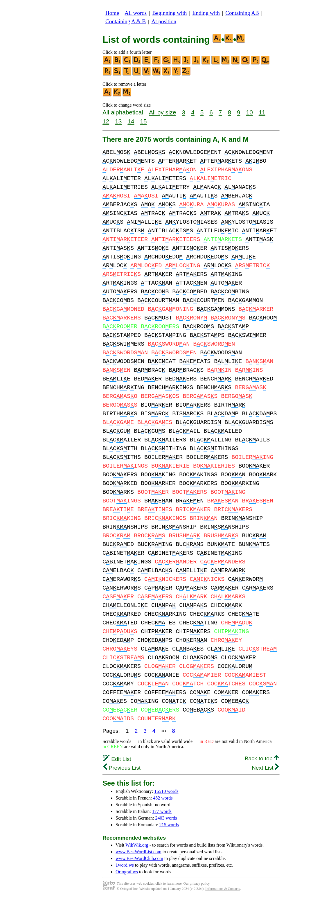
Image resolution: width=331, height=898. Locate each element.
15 (143, 121)
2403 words (166, 818)
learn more (174, 883)
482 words (162, 797)
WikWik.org (136, 845)
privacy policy (199, 883)
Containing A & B (125, 21)
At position (163, 21)
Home (112, 13)
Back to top (262, 758)
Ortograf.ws (127, 871)
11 (262, 112)
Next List (265, 768)
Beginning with (169, 13)
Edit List (117, 759)
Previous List (122, 768)
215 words (169, 824)
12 (105, 121)
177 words (162, 811)
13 (118, 121)
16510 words (166, 791)
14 (130, 121)
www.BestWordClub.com (139, 858)
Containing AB (242, 13)
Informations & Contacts (222, 889)
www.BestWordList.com (138, 851)
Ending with (206, 13)
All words (136, 13)
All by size (162, 112)
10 (249, 112)
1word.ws (125, 865)
